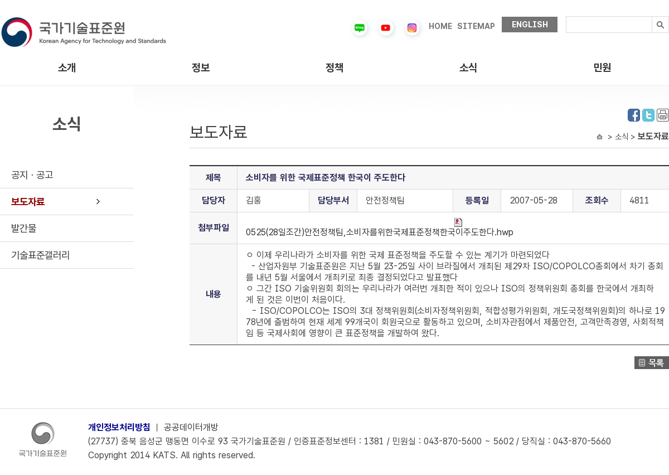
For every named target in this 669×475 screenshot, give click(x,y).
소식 (468, 67)
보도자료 (28, 201)
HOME (440, 26)
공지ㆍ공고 (32, 175)
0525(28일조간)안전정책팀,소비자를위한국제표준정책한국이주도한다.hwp (379, 228)
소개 (67, 67)
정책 (334, 67)
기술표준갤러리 (40, 255)
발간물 (23, 228)
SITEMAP (476, 26)
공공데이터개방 (191, 427)
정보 (201, 67)
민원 (602, 67)
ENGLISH (530, 24)
